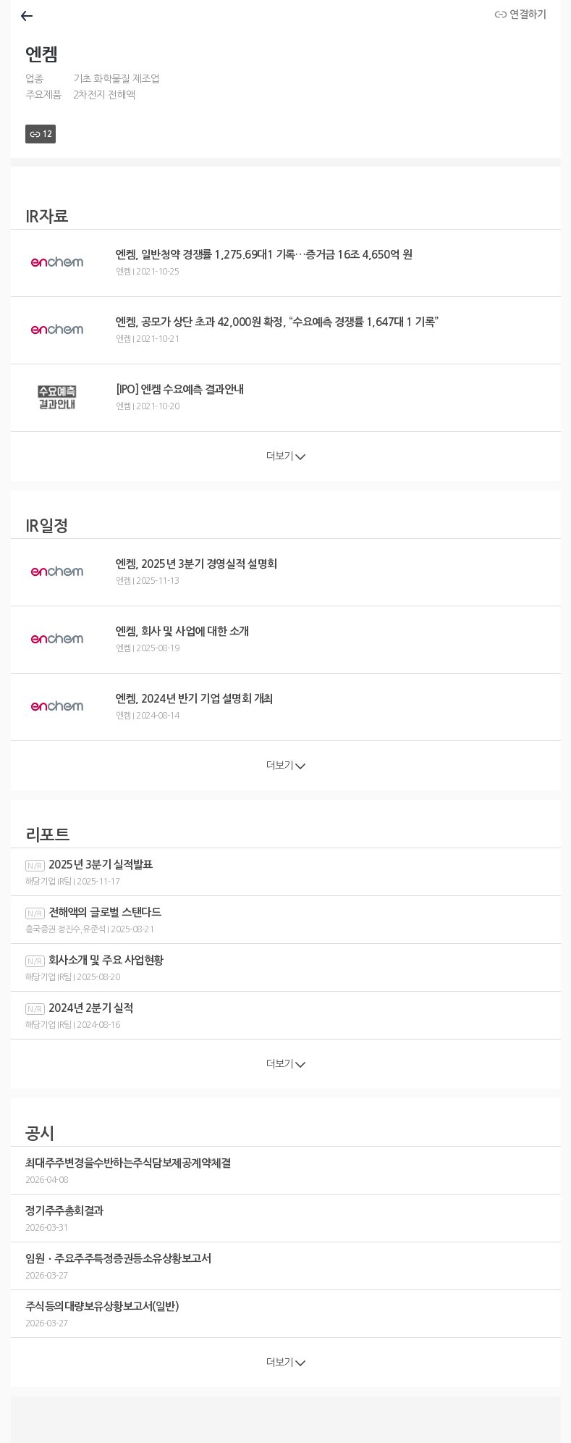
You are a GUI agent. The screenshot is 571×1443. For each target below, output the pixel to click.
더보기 (285, 456)
